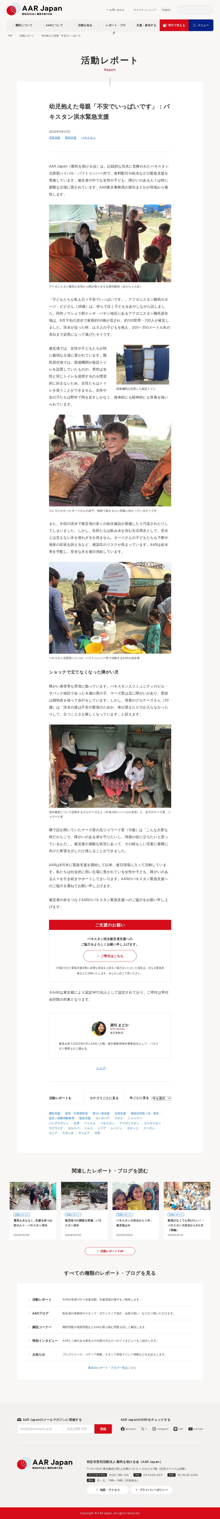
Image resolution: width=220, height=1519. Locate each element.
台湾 (76, 1123)
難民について (24, 25)
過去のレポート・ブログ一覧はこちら (112, 1367)
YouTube (198, 1428)
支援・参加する (146, 25)
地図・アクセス (110, 1490)
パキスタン (88, 137)
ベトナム (90, 1123)
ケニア (53, 1133)
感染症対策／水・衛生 (145, 1113)
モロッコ (133, 1128)
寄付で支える (176, 25)
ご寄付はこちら (112, 956)
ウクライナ (56, 1128)
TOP (10, 35)
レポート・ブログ (116, 26)
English (166, 9)
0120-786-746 (119, 1475)
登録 (103, 1429)
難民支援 (54, 1113)
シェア (101, 1068)
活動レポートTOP (112, 1251)
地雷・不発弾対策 (76, 1113)
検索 (209, 10)
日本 (97, 1133)
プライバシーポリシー (154, 1490)
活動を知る (85, 25)
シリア (101, 1128)
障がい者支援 (101, 1113)
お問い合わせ (117, 9)
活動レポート (27, 35)
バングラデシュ (59, 1123)
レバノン (116, 1128)
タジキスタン (152, 1123)
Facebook (131, 1428)
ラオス (119, 1118)
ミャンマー (135, 1118)
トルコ (88, 1128)
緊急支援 (71, 137)
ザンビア (84, 1133)
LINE (181, 1428)
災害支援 (54, 137)
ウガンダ (68, 1133)
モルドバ (73, 1128)
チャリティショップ (145, 9)
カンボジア (103, 1118)
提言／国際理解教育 (62, 1118)
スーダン (149, 1128)
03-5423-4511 (153, 1475)
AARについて (54, 25)
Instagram (162, 1428)
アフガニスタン (129, 1123)
